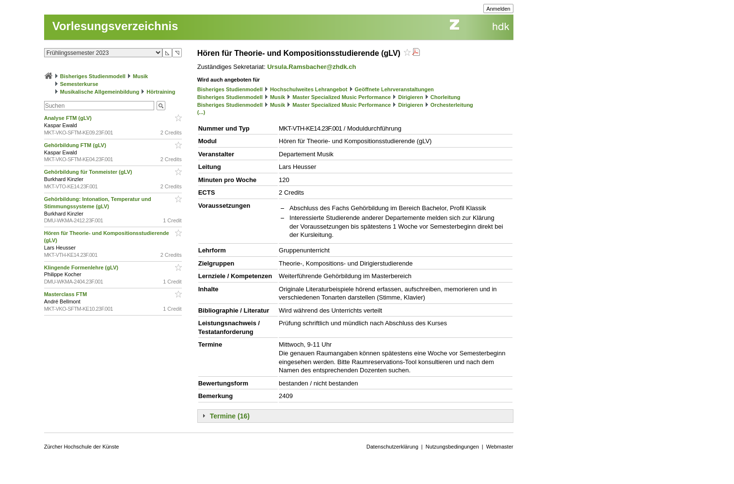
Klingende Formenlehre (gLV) (82, 267)
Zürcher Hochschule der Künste (81, 447)
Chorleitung (446, 97)
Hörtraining (160, 92)
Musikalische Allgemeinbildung (99, 92)
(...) (201, 112)
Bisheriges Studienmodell (93, 76)
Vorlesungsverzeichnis (115, 26)
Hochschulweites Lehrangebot (309, 89)
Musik (140, 76)
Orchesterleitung (452, 105)
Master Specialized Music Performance (341, 97)
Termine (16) (230, 416)
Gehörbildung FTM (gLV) (76, 145)
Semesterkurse (79, 84)
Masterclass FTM (66, 294)
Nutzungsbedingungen (452, 447)
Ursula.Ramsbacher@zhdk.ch (311, 66)
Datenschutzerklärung (392, 447)
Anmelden (498, 9)
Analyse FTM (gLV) (68, 118)
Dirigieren (410, 97)
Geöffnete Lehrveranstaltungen (394, 89)
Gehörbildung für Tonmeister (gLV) (89, 172)
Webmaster (499, 447)
